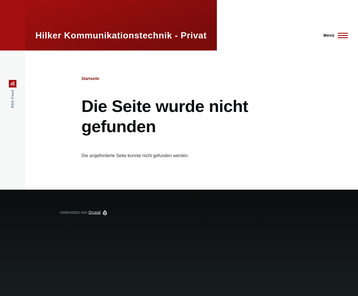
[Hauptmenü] (334, 35)
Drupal (95, 212)
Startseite (90, 78)
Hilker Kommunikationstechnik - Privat (121, 35)
